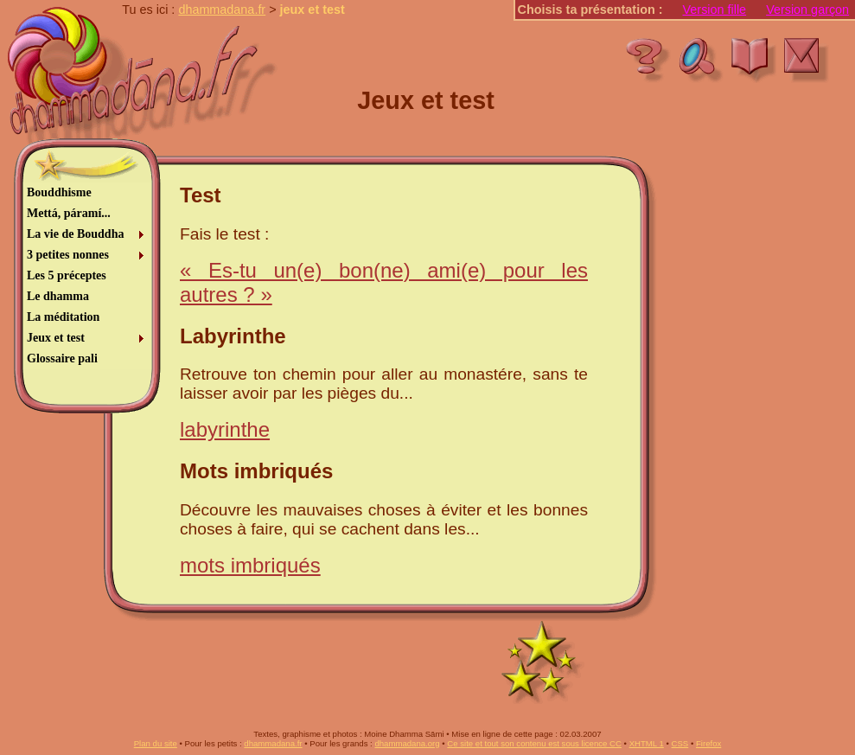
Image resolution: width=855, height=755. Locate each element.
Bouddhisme (59, 192)
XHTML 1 (646, 743)
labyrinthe (225, 429)
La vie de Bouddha (75, 233)
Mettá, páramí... (69, 213)
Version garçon (807, 9)
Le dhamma (58, 296)
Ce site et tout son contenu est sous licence (534, 743)
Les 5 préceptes (66, 275)
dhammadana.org (406, 743)
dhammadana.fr (221, 9)
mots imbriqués (250, 565)
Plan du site (155, 743)
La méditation (63, 316)
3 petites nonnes (68, 254)
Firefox (708, 743)
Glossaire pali (62, 358)
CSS (680, 743)
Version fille (715, 9)
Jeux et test (56, 337)
